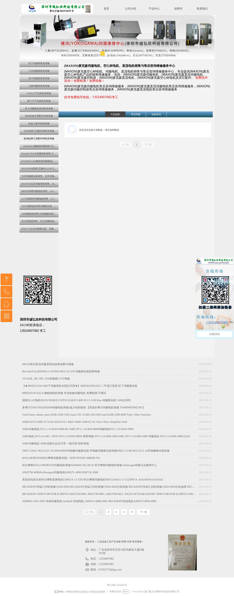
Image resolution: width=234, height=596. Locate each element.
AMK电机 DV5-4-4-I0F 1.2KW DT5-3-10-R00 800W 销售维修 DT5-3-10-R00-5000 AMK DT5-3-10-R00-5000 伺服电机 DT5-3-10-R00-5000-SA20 (106, 436)
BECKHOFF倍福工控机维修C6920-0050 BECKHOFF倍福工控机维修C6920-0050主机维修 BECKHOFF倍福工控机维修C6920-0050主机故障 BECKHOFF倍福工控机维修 (109, 486)
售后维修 (135, 114)
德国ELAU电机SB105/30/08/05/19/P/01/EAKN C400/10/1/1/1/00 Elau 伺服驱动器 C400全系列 (76, 400)
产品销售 (115, 114)
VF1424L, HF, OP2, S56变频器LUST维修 (46, 378)
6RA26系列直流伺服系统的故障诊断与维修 (48, 364)
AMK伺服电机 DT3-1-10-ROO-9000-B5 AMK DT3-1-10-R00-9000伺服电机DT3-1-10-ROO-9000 (77, 429)
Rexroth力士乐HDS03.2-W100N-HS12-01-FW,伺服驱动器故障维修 (61, 371)
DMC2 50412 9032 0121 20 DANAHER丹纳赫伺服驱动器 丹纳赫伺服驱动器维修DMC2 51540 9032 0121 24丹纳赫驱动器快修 (95, 450)
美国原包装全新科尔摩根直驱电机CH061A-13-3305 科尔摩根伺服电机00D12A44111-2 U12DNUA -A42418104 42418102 (92, 479)
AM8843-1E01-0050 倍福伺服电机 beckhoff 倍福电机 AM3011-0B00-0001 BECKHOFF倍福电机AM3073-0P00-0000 (89, 501)
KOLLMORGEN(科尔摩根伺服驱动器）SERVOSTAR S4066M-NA (61, 457)
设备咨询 (156, 114)
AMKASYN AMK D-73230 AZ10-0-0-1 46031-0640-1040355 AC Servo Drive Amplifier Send (74, 421)
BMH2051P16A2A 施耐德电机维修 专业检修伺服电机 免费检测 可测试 (64, 393)
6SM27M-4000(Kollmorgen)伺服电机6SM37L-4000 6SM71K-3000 (60, 472)
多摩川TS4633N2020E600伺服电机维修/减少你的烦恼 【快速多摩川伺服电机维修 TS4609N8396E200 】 (83, 407)
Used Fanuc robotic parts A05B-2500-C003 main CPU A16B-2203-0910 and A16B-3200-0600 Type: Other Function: (86, 414)
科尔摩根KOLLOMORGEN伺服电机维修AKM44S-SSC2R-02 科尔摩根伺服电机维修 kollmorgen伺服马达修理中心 (89, 465)
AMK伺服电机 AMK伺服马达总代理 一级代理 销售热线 (55, 443)
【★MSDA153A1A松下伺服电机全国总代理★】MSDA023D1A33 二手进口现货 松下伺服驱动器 (79, 385)
